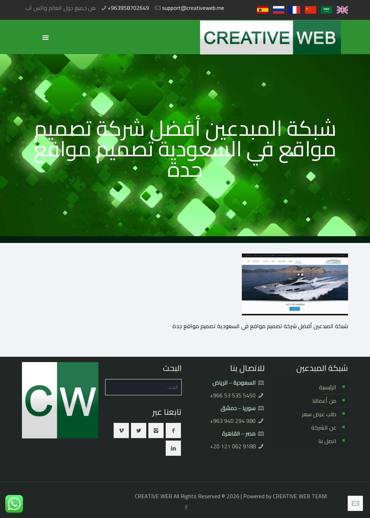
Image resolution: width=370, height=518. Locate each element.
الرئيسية (327, 387)
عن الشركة (323, 427)
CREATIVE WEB (153, 496)
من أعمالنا (324, 400)
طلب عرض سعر (319, 414)
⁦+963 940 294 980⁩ (233, 420)
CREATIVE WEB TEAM (300, 496)
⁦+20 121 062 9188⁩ (233, 446)
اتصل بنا (327, 441)
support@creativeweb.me (193, 7)
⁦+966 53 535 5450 (233, 395)
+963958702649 (128, 7)
